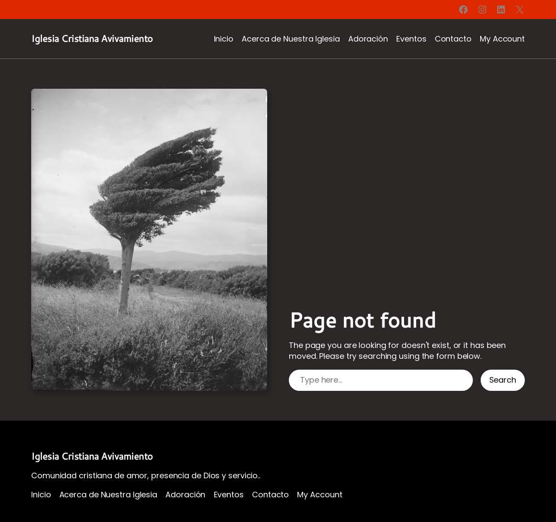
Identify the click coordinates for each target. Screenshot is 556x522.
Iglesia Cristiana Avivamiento (92, 38)
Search (502, 379)
